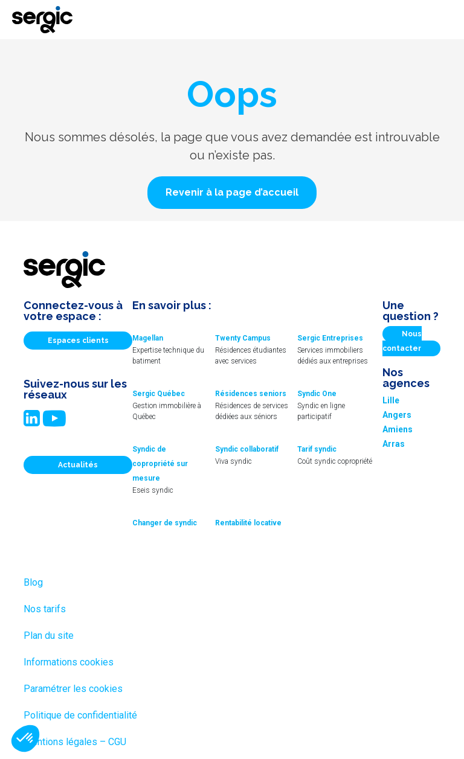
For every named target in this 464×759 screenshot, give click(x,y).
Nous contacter (402, 341)
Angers (396, 415)
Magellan (147, 338)
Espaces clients (78, 340)
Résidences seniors (250, 393)
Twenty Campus (243, 338)
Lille (390, 400)
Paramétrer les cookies (73, 688)
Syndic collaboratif (247, 449)
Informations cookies (69, 662)
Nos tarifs (45, 609)
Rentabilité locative (248, 523)
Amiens (397, 429)
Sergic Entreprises (330, 338)
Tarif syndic (317, 449)
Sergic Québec (158, 393)
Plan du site (49, 635)
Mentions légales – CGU (75, 742)
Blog (33, 582)
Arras (393, 444)
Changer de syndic (164, 523)
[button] (232, 192)
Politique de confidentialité (80, 715)
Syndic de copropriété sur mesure (160, 463)
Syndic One (317, 393)
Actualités (78, 465)
